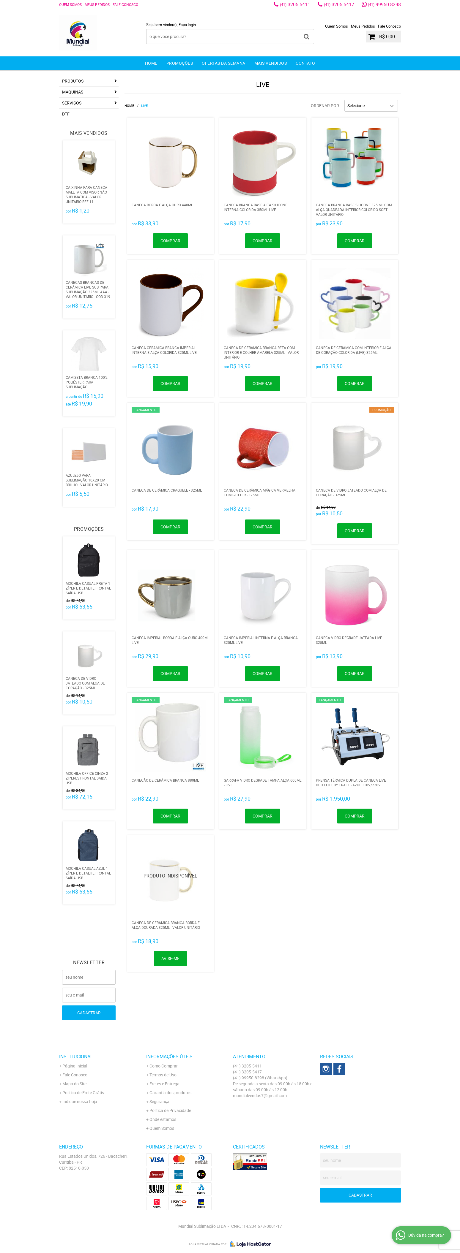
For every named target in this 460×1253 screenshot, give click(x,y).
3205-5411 (295, 4)
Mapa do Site (74, 1083)
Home (151, 63)
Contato (305, 63)
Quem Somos (70, 4)
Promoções (179, 63)
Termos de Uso (163, 1075)
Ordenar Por (325, 105)
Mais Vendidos (270, 63)
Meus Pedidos (97, 4)
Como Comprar (163, 1066)
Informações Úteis (169, 1056)
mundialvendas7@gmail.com (260, 1095)
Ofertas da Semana (223, 63)
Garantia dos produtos (170, 1092)
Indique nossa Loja (79, 1101)
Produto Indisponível (170, 878)
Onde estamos (162, 1119)
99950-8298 (384, 4)
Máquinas (72, 92)
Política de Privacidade (170, 1110)
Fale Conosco (125, 4)
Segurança (159, 1101)
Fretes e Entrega (164, 1083)
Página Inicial (74, 1066)
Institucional (76, 1056)
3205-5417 (339, 4)
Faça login (187, 24)
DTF (66, 114)
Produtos (73, 81)
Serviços (71, 103)
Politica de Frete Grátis (83, 1092)
